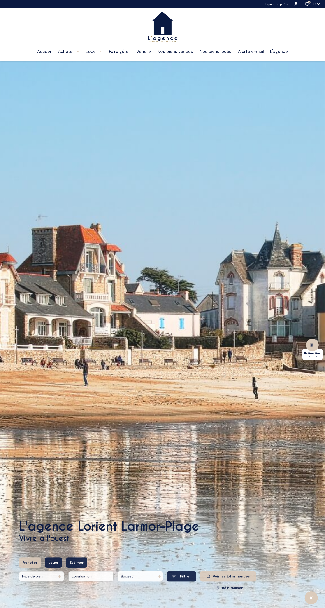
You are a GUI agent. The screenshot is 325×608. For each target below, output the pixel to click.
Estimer (77, 566)
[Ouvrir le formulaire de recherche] (181, 580)
